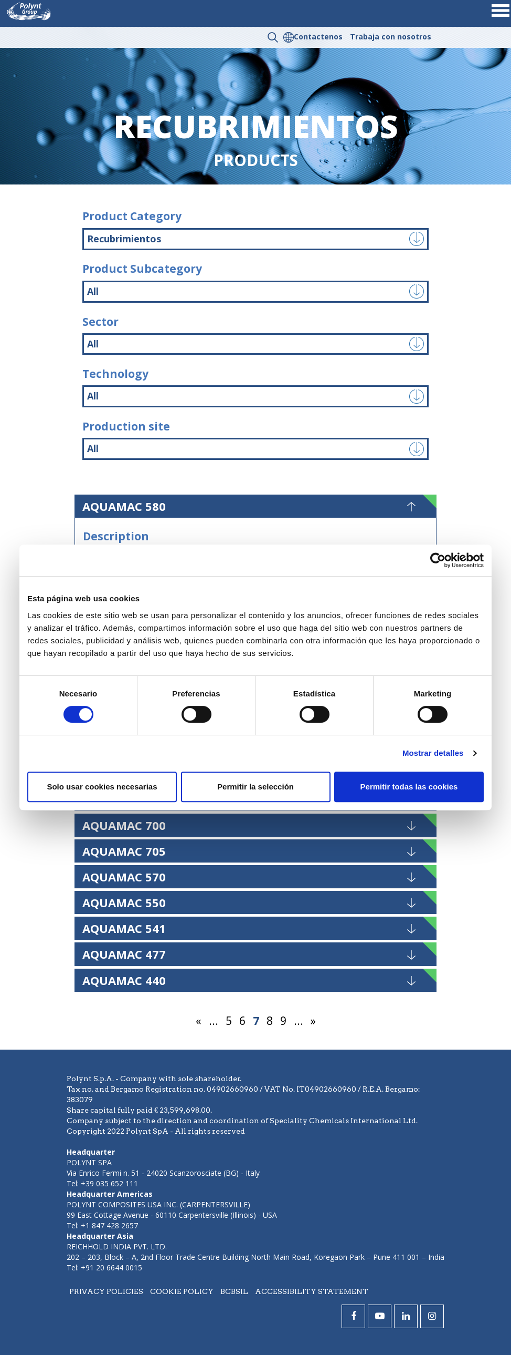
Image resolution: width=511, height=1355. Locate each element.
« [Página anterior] (198, 1020)
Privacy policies (106, 1291)
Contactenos (318, 37)
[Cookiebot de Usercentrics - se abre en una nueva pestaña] (438, 560)
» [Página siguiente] (313, 1020)
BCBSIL (234, 1291)
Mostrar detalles (433, 752)
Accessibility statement (311, 1291)
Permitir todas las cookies (409, 786)
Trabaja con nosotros (390, 37)
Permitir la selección (255, 786)
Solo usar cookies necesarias (102, 786)
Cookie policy (182, 1291)
